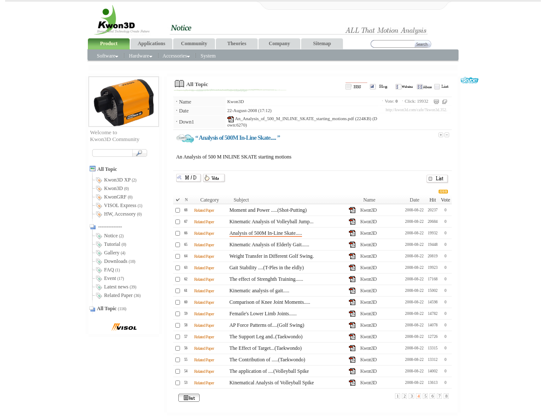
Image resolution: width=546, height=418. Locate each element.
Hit (433, 200)
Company (279, 43)
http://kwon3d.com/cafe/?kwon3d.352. (416, 110)
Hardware (140, 56)
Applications (152, 43)
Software (107, 56)
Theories (237, 43)
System (207, 56)
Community (194, 43)
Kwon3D (235, 101)
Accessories (176, 56)
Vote (445, 200)
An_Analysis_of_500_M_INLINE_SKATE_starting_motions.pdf (290, 118)
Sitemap (322, 43)
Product (108, 43)
